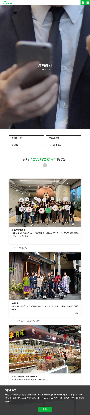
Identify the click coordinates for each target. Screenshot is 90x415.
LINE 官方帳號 (20, 321)
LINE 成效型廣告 (21, 248)
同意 (45, 409)
